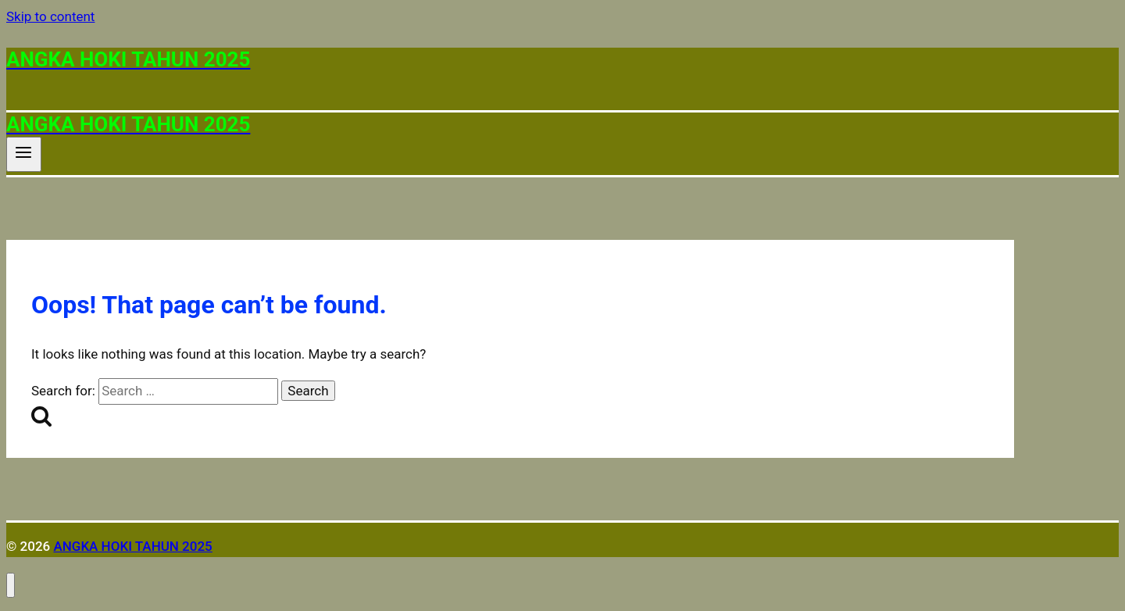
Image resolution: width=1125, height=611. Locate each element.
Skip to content (50, 16)
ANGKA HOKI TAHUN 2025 (132, 546)
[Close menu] (10, 585)
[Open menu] (23, 154)
